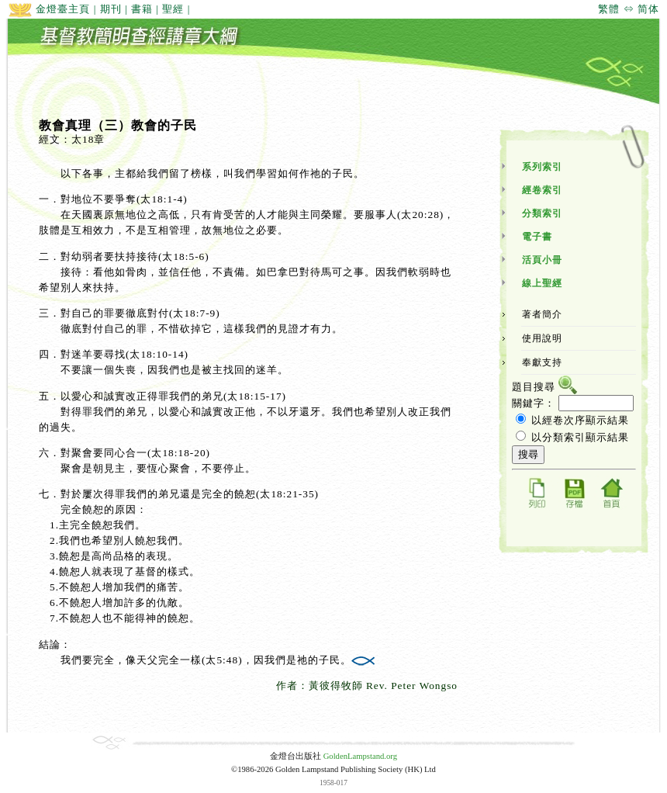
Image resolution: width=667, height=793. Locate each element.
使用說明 (542, 338)
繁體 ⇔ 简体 (628, 9)
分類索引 (542, 213)
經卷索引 (542, 190)
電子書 (537, 236)
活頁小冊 (542, 260)
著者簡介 (542, 314)
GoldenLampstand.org (360, 756)
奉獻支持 (542, 362)
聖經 (173, 9)
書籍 (142, 9)
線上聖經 (542, 283)
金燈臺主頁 (49, 9)
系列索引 (542, 166)
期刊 (111, 9)
